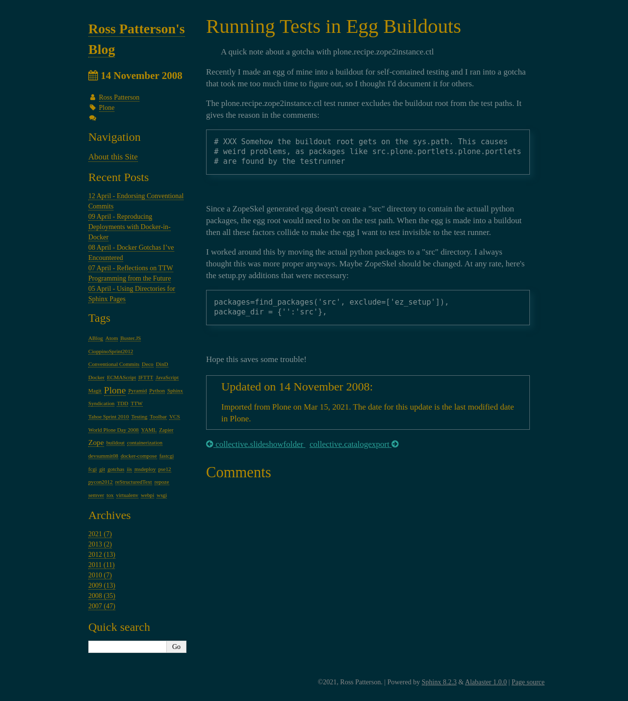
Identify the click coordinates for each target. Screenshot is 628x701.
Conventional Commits (113, 364)
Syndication (101, 403)
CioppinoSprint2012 (110, 351)
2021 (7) (100, 534)
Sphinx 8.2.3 (438, 682)
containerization (144, 442)
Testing (139, 416)
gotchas (115, 469)
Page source (528, 682)
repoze (162, 482)
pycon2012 (100, 482)
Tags (99, 318)
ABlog (95, 338)
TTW (136, 403)
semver (96, 495)
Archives (109, 515)
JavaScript (167, 377)
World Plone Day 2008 (113, 430)
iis (129, 469)
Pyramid (137, 390)
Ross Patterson (119, 97)
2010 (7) (100, 575)
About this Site (113, 156)
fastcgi (166, 456)
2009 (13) (101, 585)
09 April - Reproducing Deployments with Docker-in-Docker (129, 227)
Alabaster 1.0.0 (486, 682)
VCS (174, 416)
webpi (147, 495)
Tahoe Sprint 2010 (108, 416)
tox (109, 495)
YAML (149, 430)
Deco (148, 364)
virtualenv (127, 495)
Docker (96, 377)
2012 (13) (101, 554)
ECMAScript (121, 377)
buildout (115, 442)
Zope (96, 442)
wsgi (162, 495)
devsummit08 (103, 456)
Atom (111, 338)
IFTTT (145, 377)
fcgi (92, 469)
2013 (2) (100, 544)
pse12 (164, 469)
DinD (162, 364)
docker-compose (139, 456)
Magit (95, 390)
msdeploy (145, 469)
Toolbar (158, 416)
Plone (107, 107)
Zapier (166, 430)
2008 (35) (101, 595)
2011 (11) (101, 565)
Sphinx (175, 390)
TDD (122, 403)
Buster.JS (130, 338)
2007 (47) (101, 606)
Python (157, 390)
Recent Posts (118, 177)
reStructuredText (133, 482)
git (102, 469)
